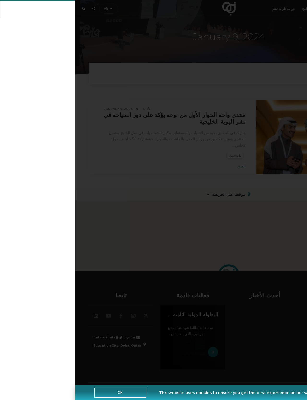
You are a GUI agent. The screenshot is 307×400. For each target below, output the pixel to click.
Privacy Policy (262, 392)
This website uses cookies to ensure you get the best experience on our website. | (166, 392)
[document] (153, 200)
